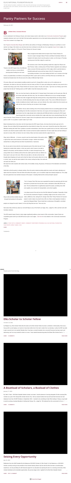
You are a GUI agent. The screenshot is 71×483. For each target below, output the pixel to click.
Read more (64, 335)
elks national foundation (54, 223)
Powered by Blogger (35, 479)
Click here (39, 216)
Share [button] (5, 227)
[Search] (60, 2)
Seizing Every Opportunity (20, 456)
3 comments (11, 404)
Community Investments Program (55, 36)
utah (20, 225)
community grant (20, 223)
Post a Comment (12, 473)
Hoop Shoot (6, 40)
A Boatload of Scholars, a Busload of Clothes (31, 387)
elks (45, 223)
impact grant (14, 225)
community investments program (35, 223)
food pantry (7, 225)
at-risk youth (11, 223)
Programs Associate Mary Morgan (14, 44)
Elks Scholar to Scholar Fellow (22, 319)
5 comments (11, 335)
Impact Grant (56, 47)
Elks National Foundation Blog (18, 2)
